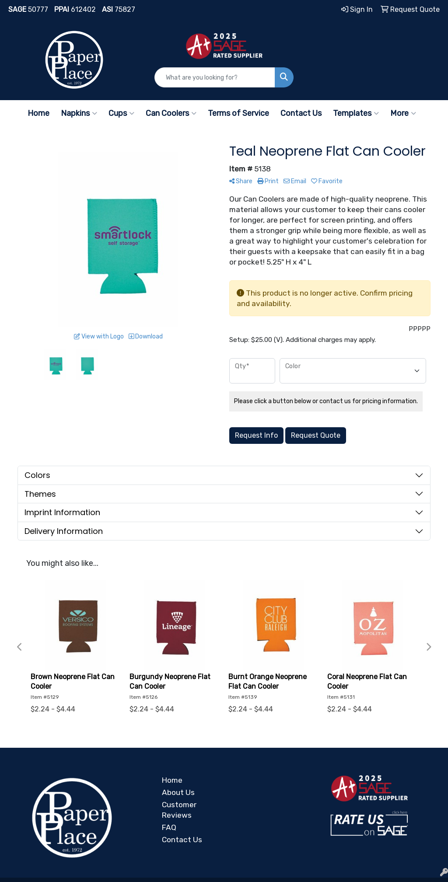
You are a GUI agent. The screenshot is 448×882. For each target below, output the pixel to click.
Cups (121, 113)
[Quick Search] (214, 77)
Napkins (79, 113)
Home (38, 113)
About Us (178, 792)
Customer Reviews (179, 809)
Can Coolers (171, 113)
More (403, 113)
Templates (356, 113)
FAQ (169, 827)
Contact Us (301, 113)
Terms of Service (238, 113)
